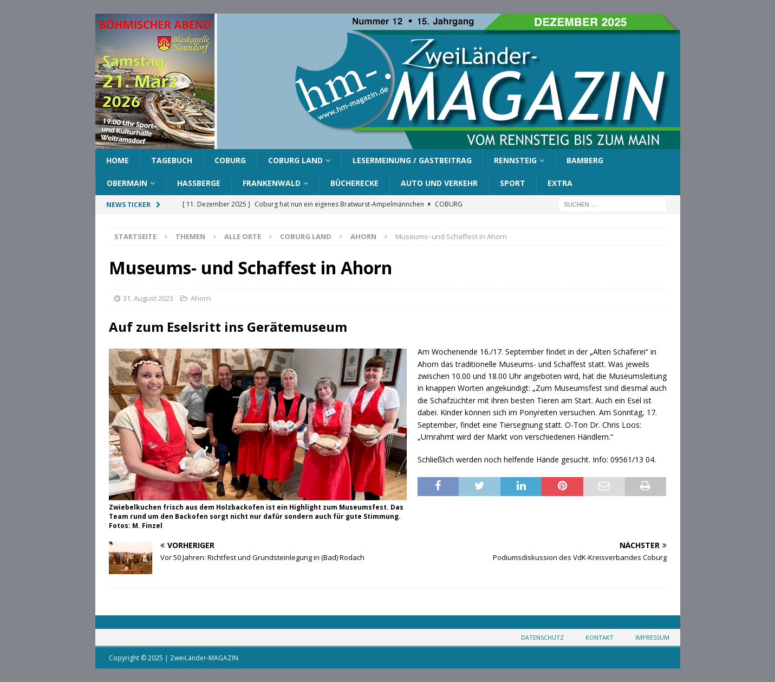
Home (117, 160)
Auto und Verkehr (439, 183)
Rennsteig (515, 160)
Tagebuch (171, 160)
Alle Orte (242, 236)
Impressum (652, 637)
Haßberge (198, 183)
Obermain (127, 183)
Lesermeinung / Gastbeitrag (412, 160)
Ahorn (201, 298)
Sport (512, 183)
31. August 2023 (148, 298)
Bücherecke (354, 183)
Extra (560, 183)
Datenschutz (542, 637)
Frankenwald (272, 183)
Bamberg (584, 160)
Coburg (230, 160)
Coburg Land (295, 160)
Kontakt (599, 637)
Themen (190, 236)
